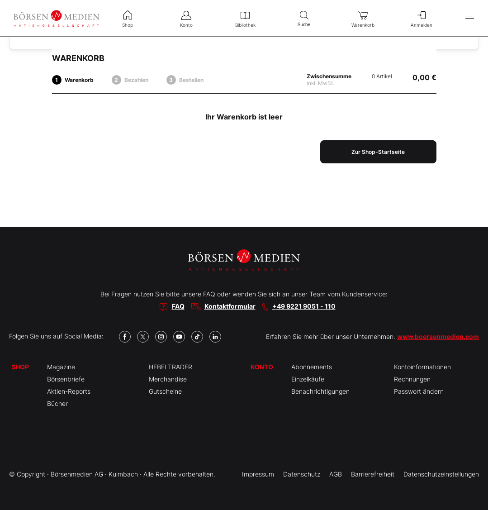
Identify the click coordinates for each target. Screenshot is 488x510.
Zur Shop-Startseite (378, 151)
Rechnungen (412, 379)
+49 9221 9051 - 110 (304, 306)
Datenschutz (301, 474)
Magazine (61, 367)
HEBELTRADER (170, 367)
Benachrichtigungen (320, 391)
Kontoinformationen (422, 367)
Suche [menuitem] (304, 18)
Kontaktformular (230, 306)
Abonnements (311, 367)
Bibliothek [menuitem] (245, 18)
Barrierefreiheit (372, 474)
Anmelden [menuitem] (421, 18)
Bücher (57, 403)
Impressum (258, 474)
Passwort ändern (419, 391)
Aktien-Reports (68, 391)
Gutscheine (165, 391)
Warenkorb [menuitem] (363, 18)
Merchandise (168, 379)
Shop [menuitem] (127, 18)
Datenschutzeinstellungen (441, 474)
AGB (335, 474)
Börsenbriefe (66, 379)
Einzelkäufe (307, 379)
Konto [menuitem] (186, 18)
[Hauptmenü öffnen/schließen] (469, 18)
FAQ (178, 306)
